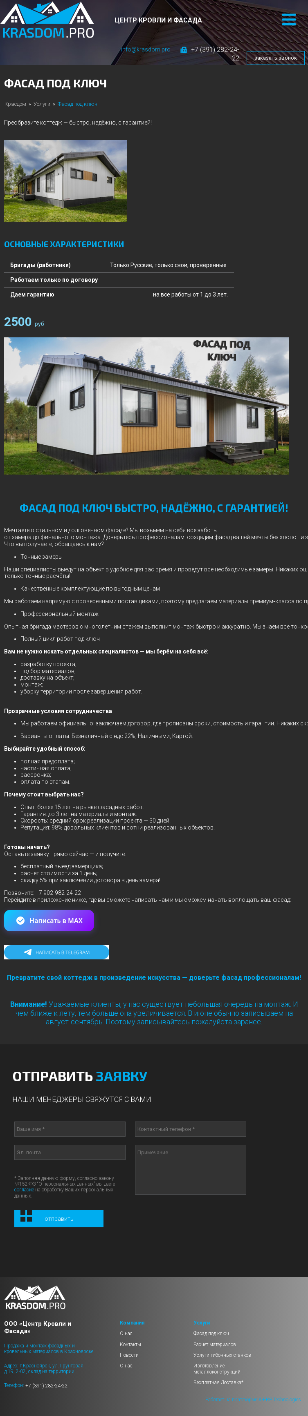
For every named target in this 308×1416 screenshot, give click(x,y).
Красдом (15, 104)
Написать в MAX (49, 920)
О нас (126, 1333)
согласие (24, 1190)
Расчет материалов (214, 1344)
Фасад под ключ (211, 1333)
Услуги (42, 104)
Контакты (130, 1344)
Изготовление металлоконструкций (217, 1368)
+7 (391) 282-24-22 (46, 1386)
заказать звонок (275, 58)
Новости (129, 1355)
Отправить (59, 1218)
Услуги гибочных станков (222, 1355)
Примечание (190, 1170)
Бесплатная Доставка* (218, 1382)
